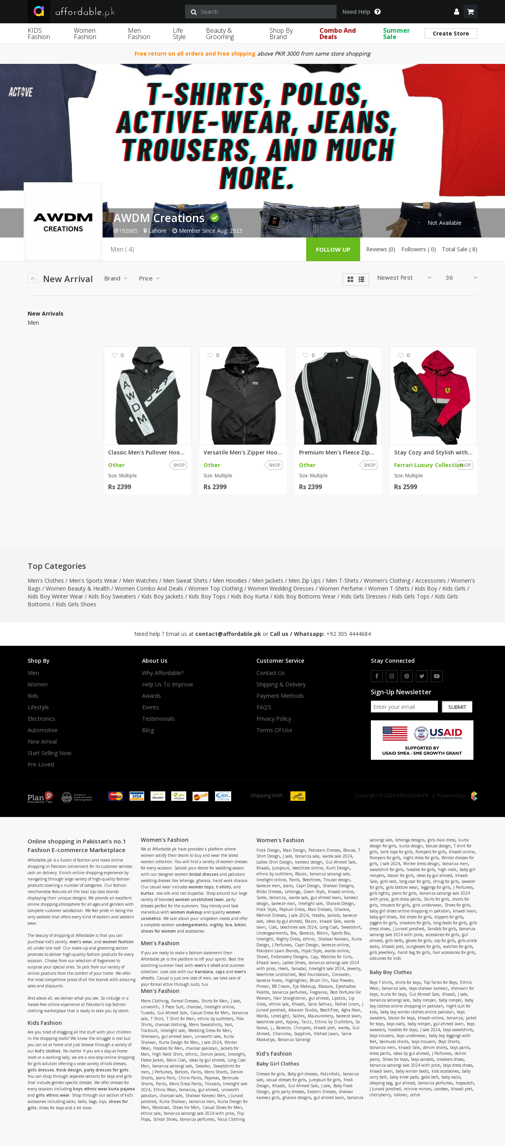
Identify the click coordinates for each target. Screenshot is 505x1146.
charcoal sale (171, 1095)
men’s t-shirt (207, 965)
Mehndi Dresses (271, 915)
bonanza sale (307, 856)
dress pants (380, 1053)
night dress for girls (420, 857)
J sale (235, 1001)
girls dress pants (406, 899)
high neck (447, 869)
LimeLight (280, 1016)
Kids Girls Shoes (76, 604)
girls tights (379, 893)
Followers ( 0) (418, 249)
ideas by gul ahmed (206, 1060)
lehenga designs (410, 840)
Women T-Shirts (389, 588)
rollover (400, 1094)
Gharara (341, 909)
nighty (216, 924)
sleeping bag (381, 1083)
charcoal (194, 1007)
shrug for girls (445, 881)
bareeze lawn (348, 1016)
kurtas (147, 893)
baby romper (424, 1000)
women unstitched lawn (199, 899)
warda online (337, 950)
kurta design (411, 846)
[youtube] (437, 676)
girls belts (394, 940)
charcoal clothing (170, 1024)
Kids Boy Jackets (162, 596)
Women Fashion (85, 33)
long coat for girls (414, 881)
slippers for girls (448, 917)
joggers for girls (383, 922)
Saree (261, 897)
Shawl (262, 956)
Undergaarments (271, 933)
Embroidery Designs (289, 956)
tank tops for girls (396, 851)
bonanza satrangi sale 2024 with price (199, 1113)
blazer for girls (400, 875)
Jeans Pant (165, 1078)
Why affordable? (162, 673)
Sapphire (302, 1033)
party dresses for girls (106, 1070)
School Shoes (165, 1119)
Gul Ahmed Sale (172, 1012)
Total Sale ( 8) (459, 249)
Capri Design (308, 885)
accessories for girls (442, 934)
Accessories (430, 580)
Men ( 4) (122, 249)
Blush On (319, 980)
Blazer (301, 874)
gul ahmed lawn (177, 1036)
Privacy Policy (273, 719)
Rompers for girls (430, 851)
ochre (415, 1094)
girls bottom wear (402, 887)
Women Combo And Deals (149, 588)
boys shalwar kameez (428, 988)
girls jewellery (382, 952)
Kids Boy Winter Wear (55, 596)
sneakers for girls (415, 922)
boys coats (395, 1023)
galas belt (429, 1077)
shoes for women (158, 931)
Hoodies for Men (168, 1048)
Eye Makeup (304, 986)
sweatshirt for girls (386, 869)
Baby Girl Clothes (277, 1063)
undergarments (192, 924)
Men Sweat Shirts (185, 580)
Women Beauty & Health (78, 588)
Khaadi (262, 868)
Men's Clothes (46, 580)
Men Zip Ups (304, 580)
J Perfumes (162, 1072)
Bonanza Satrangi (294, 1039)
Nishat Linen (347, 1004)
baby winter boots (412, 1071)
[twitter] (422, 676)
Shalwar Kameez (333, 939)
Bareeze (306, 933)
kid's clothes (48, 1051)
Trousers (212, 1083)
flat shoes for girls (415, 917)
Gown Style (314, 891)
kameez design (308, 862)
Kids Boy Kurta (250, 596)
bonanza (187, 1089)
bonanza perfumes (197, 1119)
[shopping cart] (470, 12)
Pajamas (211, 1078)
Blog (148, 730)
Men (33, 322)
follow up (333, 249)
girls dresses (41, 1070)
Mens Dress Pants (185, 1083)
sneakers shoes (450, 1059)
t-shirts (223, 887)
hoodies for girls (420, 869)
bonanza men (202, 1101)
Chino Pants (189, 1078)
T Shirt (157, 1018)
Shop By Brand (281, 33)
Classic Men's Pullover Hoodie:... (147, 452)
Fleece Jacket (152, 1060)
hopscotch (465, 1083)
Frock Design (268, 850)
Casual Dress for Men (209, 1012)
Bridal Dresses (269, 891)
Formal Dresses (184, 1001)
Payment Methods (280, 696)
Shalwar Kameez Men (205, 1095)
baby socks (450, 1077)
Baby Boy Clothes (391, 972)
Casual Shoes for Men (222, 1107)
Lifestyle (38, 707)
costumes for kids (385, 958)
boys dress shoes (457, 1065)
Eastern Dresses (321, 1091)
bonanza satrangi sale (172, 1066)
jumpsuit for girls (324, 1079)
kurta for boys (393, 994)
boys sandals (422, 1059)
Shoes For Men (185, 1107)
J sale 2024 (211, 1042)
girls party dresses (288, 1091)
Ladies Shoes (293, 962)
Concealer (341, 974)
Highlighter (296, 980)
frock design (69, 1070)
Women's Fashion (280, 840)
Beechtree (311, 879)
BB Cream (281, 986)
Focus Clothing (231, 1119)
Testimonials (158, 719)
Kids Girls (454, 588)
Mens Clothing (154, 1001)
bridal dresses (204, 874)
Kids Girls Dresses (364, 596)
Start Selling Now (49, 753)
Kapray (292, 1021)
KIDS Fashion (39, 33)
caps (220, 971)
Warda (262, 1016)
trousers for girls (395, 905)
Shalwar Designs (338, 885)
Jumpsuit (280, 868)
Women (38, 684)
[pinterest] (407, 676)
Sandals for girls (441, 928)
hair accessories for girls (454, 952)
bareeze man (283, 903)
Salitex (298, 1016)
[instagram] (392, 676)
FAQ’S (263, 707)
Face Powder (342, 980)
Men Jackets (267, 580)
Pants (196, 1072)
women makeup (186, 912)
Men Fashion (139, 33)
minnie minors (417, 1089)
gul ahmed (208, 1089)
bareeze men (268, 885)
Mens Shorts (215, 1072)
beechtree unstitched (276, 974)
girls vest (388, 881)
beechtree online (307, 868)
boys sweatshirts (458, 1029)
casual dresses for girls (286, 1079)
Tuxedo (147, 1012)
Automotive (43, 730)
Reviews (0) (380, 249)
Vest (228, 1024)
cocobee (441, 1089)
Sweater (202, 1066)
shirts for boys (408, 982)
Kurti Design (338, 868)
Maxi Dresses (319, 909)
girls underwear (427, 905)
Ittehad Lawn (326, 1033)
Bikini (322, 933)
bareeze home (269, 980)
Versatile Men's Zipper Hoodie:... (243, 452)
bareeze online (335, 945)
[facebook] (377, 676)
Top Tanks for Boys (440, 982)
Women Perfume (341, 588)
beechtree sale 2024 (298, 927)
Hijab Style (311, 950)
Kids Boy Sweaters (112, 596)
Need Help (361, 11)
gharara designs (296, 1097)
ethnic (191, 1054)
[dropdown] (457, 12)
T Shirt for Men (180, 1018)
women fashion (118, 941)
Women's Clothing (387, 580)
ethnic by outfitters (215, 1018)
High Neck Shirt (167, 1054)
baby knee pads (404, 1077)
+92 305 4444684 (348, 633)
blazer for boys (401, 1018)
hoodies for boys (402, 1029)
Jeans (288, 885)
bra (228, 924)
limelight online (219, 1007)
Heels (283, 968)
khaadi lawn (267, 962)
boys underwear (411, 1035)
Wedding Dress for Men (209, 1030)
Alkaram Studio (302, 1010)
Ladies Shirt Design (274, 862)
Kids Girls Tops (411, 596)
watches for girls (457, 946)
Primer (262, 986)
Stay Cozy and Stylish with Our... (433, 452)
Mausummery (320, 1016)
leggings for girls (435, 887)
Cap (314, 956)
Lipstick (339, 998)
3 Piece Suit (172, 1007)
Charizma (282, 1033)
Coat (273, 927)
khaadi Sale (330, 921)
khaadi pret (324, 1027)
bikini (240, 924)
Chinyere (302, 1027)
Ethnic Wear (164, 1089)
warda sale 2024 (337, 856)
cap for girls (444, 940)
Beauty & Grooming (220, 33)
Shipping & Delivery (281, 684)
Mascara (325, 986)
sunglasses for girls (423, 946)
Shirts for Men (214, 1001)
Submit (457, 706)
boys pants (459, 1047)
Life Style (179, 33)
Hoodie (318, 915)
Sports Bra (340, 933)
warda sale (298, 897)
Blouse (349, 850)
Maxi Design (294, 850)
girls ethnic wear (52, 1095)
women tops (201, 887)
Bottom (181, 1072)
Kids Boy (426, 588)
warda (343, 1027)
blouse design (438, 846)
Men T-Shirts (342, 580)
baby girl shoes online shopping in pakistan (410, 911)
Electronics (41, 719)
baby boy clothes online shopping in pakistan (421, 1003)
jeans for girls (404, 893)
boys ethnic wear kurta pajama (104, 1089)
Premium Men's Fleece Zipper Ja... (338, 452)
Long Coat (329, 927)
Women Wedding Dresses (281, 588)
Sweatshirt (351, 927)
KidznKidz (330, 1074)
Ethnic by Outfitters (333, 1021)
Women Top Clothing (215, 588)
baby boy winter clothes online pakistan (417, 1012)
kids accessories (445, 1071)
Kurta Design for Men (178, 1042)
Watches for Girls (336, 956)
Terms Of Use (274, 730)
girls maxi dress (441, 840)
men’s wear (80, 941)
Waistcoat (160, 1107)
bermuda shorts (394, 1041)
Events (150, 707)
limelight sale (173, 1030)
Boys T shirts (381, 982)
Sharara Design (340, 903)
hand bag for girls (414, 952)
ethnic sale (151, 1113)
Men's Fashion (160, 991)
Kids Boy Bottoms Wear (305, 596)
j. (272, 1027)
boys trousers (381, 1035)
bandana (204, 971)
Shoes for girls (457, 905)
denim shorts (435, 1047)
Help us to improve (167, 684)
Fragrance (318, 992)
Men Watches (140, 580)
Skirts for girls (436, 899)
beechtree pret (269, 1021)
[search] (261, 12)
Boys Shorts (448, 1041)
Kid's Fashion (274, 1053)
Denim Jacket (212, 1054)
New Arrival (42, 741)
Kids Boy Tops (207, 596)
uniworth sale (208, 1036)
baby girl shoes (383, 917)
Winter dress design (421, 863)
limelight (236, 1054)
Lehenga (292, 891)
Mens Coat (176, 1060)
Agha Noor (350, 1010)
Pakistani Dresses (324, 850)
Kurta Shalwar (172, 1101)
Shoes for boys (395, 1059)
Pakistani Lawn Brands (277, 950)
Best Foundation (314, 974)
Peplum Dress (292, 909)
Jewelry (353, 968)
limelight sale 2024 (326, 968)
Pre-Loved (41, 764)
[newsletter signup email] (404, 706)
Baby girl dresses (302, 1074)
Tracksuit (149, 1030)
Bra (293, 933)
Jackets (333, 915)
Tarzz (306, 1021)
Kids (33, 696)
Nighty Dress (288, 939)
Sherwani (150, 1036)
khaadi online (341, 891)
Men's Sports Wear (93, 580)
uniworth (150, 1007)
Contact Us (270, 673)
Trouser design (337, 879)
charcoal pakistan (201, 1048)
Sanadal (298, 968)
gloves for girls (418, 940)
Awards (151, 696)
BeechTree (329, 1010)
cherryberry (380, 1094)
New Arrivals (46, 313)
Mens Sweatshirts (205, 1024)
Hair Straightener (289, 998)
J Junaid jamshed (408, 928)
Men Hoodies (230, 580)
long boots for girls (449, 922)
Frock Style (266, 909)
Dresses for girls (270, 1074)
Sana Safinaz (320, 1004)
